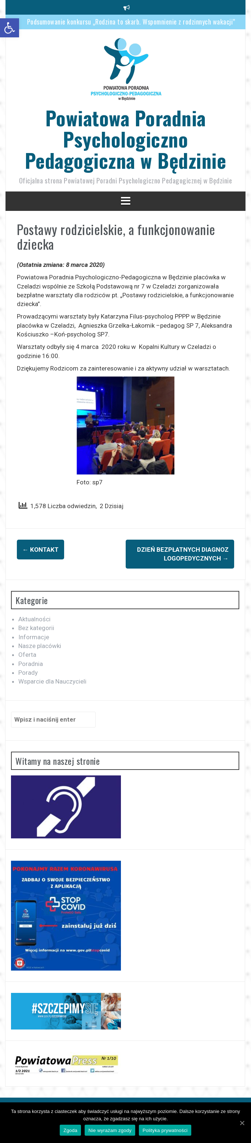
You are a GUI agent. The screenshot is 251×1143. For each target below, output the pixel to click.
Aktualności (34, 619)
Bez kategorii (36, 628)
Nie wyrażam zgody (110, 1130)
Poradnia (30, 663)
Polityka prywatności (165, 1130)
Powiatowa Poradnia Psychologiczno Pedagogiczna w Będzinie (125, 139)
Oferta (27, 654)
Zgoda (70, 1130)
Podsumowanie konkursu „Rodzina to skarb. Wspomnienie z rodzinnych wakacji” (131, 21)
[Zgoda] (242, 1123)
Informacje (33, 637)
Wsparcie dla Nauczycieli (52, 681)
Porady (28, 672)
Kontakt (40, 549)
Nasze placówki (39, 645)
